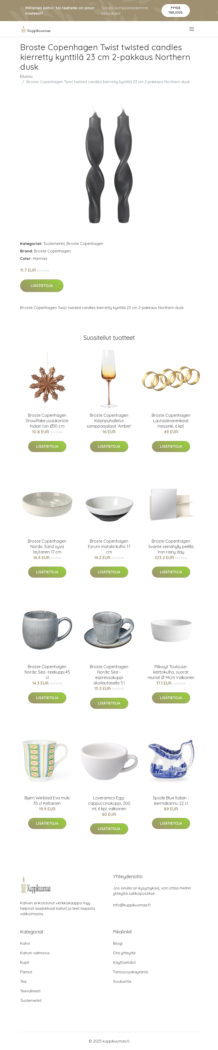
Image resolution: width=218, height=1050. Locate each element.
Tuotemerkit (54, 243)
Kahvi (25, 943)
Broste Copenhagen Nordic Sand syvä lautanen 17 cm (47, 546)
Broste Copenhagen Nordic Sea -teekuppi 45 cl (47, 672)
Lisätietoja (42, 285)
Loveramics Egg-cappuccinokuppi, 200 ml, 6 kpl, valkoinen (109, 803)
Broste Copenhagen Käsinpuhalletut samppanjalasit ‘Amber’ (109, 421)
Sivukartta (122, 981)
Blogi (117, 943)
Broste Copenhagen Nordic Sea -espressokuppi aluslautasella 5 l (109, 674)
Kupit (24, 962)
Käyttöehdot (124, 962)
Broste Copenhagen (85, 243)
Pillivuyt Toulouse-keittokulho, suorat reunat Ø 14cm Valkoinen (171, 672)
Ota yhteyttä (124, 952)
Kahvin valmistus (35, 952)
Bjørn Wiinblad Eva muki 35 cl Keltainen (47, 800)
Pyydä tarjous (175, 10)
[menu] (192, 29)
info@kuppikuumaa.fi (131, 905)
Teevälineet (30, 991)
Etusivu (26, 76)
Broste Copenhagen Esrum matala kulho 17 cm (109, 546)
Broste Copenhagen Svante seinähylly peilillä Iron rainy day (170, 546)
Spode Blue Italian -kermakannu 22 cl (171, 800)
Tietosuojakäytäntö (130, 971)
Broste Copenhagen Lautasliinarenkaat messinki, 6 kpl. (171, 421)
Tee (23, 981)
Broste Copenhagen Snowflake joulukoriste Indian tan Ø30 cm (47, 421)
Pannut (26, 971)
